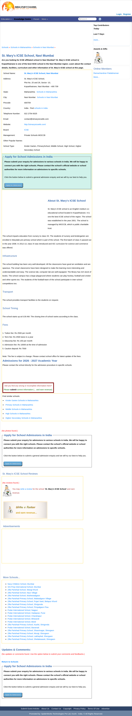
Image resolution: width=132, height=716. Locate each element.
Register (127, 14)
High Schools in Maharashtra (18, 413)
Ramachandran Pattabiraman (106, 73)
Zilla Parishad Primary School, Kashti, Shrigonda (28, 624)
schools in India (40, 108)
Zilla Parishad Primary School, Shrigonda (25, 604)
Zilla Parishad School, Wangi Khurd (23, 590)
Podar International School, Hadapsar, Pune (26, 613)
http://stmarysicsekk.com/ (35, 124)
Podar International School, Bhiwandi (23, 619)
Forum (36, 19)
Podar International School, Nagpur (23, 610)
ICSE (26, 130)
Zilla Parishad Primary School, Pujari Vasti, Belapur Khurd (32, 601)
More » (45, 19)
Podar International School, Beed (22, 622)
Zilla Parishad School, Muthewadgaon (24, 595)
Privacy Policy (80, 708)
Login (119, 14)
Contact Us (56, 708)
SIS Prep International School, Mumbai (24, 587)
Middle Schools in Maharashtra (19, 409)
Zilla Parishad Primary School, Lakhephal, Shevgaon (30, 636)
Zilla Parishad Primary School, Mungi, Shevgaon (28, 633)
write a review (26, 489)
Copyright (67, 708)
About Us (45, 708)
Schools (5, 47)
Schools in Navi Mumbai (43, 47)
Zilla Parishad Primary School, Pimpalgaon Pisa (28, 607)
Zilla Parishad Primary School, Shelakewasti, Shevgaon (31, 639)
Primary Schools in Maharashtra (19, 405)
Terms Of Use (93, 708)
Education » (6, 19)
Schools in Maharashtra (21, 47)
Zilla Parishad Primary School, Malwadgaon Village (29, 598)
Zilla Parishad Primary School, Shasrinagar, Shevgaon (31, 630)
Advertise (106, 708)
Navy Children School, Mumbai (21, 584)
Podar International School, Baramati (23, 627)
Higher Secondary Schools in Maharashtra (24, 418)
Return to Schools (10, 662)
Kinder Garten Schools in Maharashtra (22, 400)
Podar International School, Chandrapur (25, 616)
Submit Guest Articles (30, 708)
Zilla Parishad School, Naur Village (22, 593)
